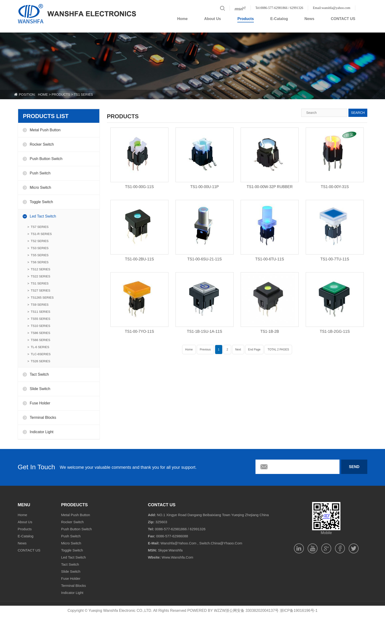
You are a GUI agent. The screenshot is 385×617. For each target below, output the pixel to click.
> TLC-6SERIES (38, 354)
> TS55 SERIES (38, 319)
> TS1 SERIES (38, 283)
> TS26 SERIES (38, 361)
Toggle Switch (41, 202)
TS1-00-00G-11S (139, 187)
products (61, 94)
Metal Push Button (45, 130)
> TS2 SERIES (38, 241)
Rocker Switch (42, 144)
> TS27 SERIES (38, 290)
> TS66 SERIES (38, 340)
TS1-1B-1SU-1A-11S (204, 331)
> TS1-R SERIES (39, 234)
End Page (254, 349)
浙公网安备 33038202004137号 (252, 611)
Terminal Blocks (43, 417)
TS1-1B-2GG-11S (335, 331)
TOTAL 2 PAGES (278, 349)
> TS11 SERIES (38, 311)
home (43, 94)
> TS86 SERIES (38, 333)
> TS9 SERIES (38, 304)
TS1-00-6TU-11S (269, 259)
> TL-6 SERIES (38, 347)
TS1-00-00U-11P (204, 187)
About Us (212, 19)
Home (182, 19)
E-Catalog (279, 19)
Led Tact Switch (43, 216)
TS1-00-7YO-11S (139, 331)
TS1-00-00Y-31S (335, 187)
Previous (205, 349)
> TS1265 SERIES (40, 297)
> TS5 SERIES (38, 255)
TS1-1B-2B (269, 331)
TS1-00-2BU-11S (139, 259)
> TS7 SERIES (38, 227)
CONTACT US (343, 19)
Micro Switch (40, 187)
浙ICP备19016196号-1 (299, 611)
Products (245, 19)
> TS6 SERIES (38, 262)
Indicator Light (42, 432)
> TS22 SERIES (38, 276)
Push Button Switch (46, 159)
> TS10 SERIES (38, 326)
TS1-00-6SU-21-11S (204, 259)
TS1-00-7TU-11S (334, 259)
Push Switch (40, 173)
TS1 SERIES (83, 94)
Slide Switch (40, 389)
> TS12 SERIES (38, 269)
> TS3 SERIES (38, 248)
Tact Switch (39, 374)
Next (238, 349)
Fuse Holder (40, 403)
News (309, 19)
